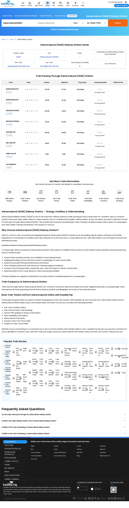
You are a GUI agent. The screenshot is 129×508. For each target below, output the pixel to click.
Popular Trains (7, 346)
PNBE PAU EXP (11, 154)
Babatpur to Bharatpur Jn (88, 389)
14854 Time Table (38, 350)
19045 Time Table (31, 361)
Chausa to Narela (88, 364)
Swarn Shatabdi (121, 356)
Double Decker (121, 365)
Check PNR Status (46, 16)
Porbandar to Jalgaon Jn (81, 365)
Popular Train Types (7, 392)
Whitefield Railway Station (64, 374)
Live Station (72, 16)
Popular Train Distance (7, 384)
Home (4, 39)
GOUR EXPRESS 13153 (22, 390)
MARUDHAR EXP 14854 (22, 349)
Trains (11, 39)
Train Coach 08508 (47, 372)
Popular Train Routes (7, 377)
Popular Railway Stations (7, 369)
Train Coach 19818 (47, 361)
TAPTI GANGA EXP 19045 (15, 365)
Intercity (121, 348)
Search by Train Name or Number (26, 16)
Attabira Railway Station (64, 388)
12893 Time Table (38, 372)
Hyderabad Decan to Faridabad (88, 350)
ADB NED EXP (11, 132)
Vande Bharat (114, 365)
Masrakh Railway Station (64, 364)
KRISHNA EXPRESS (12, 110)
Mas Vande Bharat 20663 (15, 378)
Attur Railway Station (72, 364)
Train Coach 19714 (55, 361)
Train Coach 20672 (55, 372)
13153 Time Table (38, 383)
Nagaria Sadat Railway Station (72, 375)
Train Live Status (60, 16)
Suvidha (114, 348)
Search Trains (7, 16)
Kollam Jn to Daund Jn (81, 351)
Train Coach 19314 (55, 350)
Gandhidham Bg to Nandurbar (88, 377)
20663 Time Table (31, 372)
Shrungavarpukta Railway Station (72, 349)
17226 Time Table (38, 361)
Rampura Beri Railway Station (64, 351)
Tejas (121, 372)
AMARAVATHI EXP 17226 (22, 363)
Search (118, 23)
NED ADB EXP (11, 143)
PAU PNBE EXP (11, 164)
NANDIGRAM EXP (12, 89)
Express (114, 372)
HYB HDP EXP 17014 (15, 351)
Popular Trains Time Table (7, 353)
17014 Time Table (31, 350)
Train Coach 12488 (47, 383)
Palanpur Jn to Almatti (81, 388)
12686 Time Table (31, 383)
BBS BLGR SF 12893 (22, 378)
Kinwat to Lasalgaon (81, 376)
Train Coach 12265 (47, 350)
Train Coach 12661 (55, 383)
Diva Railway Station (72, 388)
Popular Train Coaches (7, 362)
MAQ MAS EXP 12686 (15, 391)
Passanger (114, 355)
